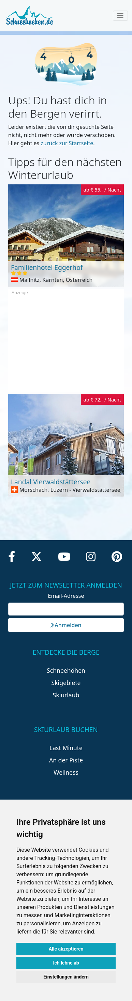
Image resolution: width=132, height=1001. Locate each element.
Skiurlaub (66, 695)
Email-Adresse (66, 596)
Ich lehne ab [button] (66, 963)
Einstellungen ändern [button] (66, 977)
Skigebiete (66, 683)
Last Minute (66, 748)
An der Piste (66, 760)
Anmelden (65, 625)
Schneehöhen (66, 670)
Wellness (66, 772)
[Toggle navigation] (120, 16)
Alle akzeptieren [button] (66, 949)
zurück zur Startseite (67, 143)
